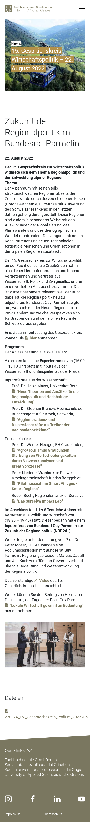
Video (44, 580)
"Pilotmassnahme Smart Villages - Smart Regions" (44, 486)
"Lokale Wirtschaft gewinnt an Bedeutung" (46, 605)
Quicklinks (15, 750)
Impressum (12, 814)
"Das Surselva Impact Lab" (40, 501)
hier (33, 338)
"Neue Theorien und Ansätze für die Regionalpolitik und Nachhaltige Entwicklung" (45, 396)
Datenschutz (53, 814)
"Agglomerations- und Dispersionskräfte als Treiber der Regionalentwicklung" (41, 425)
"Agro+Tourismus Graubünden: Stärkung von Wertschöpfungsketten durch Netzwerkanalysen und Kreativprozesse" (44, 458)
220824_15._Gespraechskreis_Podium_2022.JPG (47, 717)
